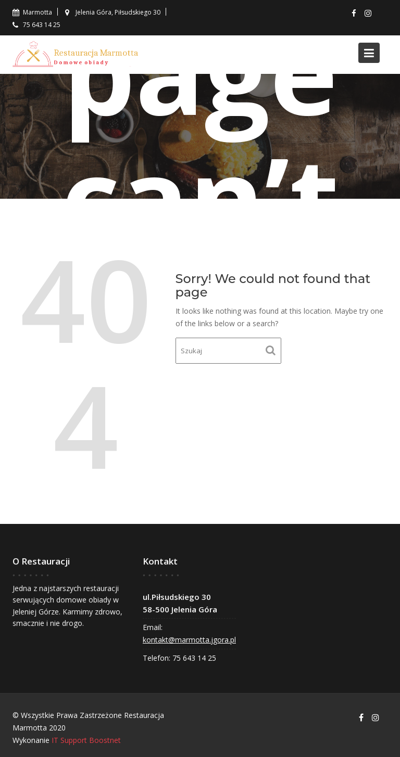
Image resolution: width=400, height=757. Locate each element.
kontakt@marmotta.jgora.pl (190, 639)
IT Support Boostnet (86, 740)
